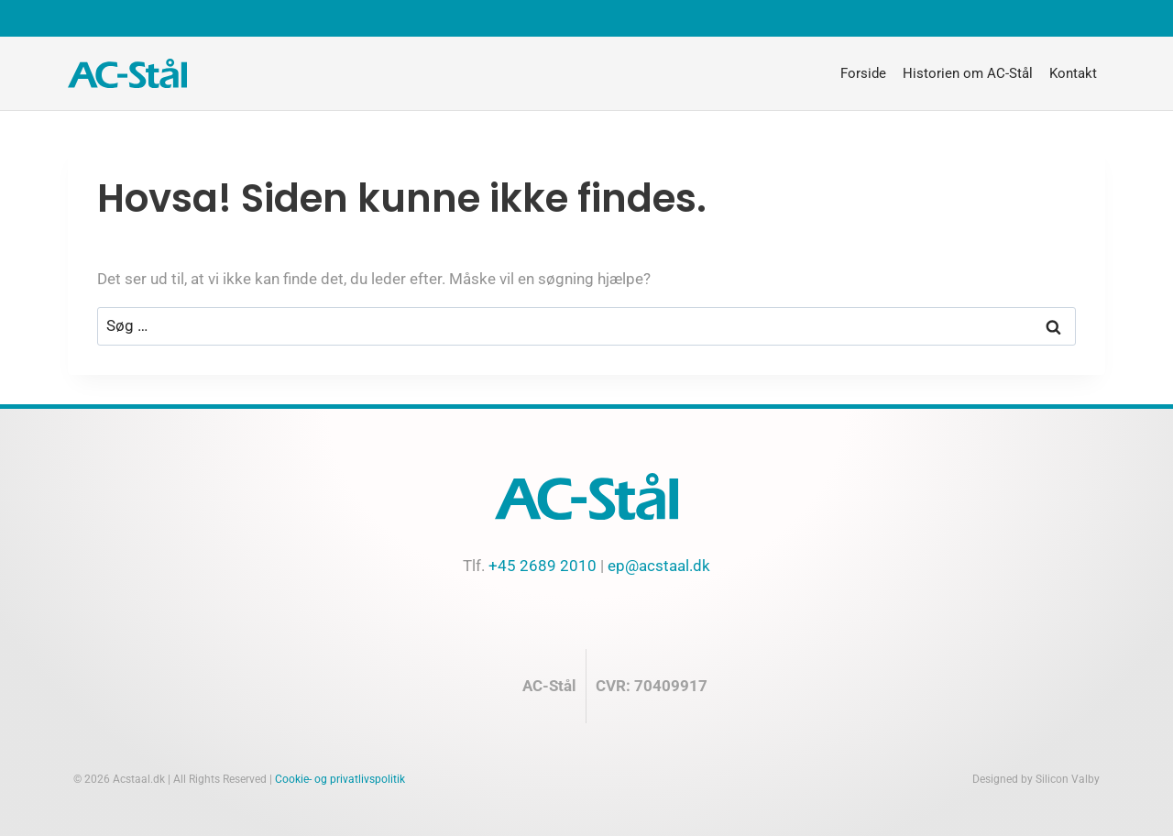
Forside (863, 73)
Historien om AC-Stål (968, 73)
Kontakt (1073, 73)
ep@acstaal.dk (659, 565)
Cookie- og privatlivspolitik (340, 779)
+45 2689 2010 (542, 565)
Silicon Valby (1068, 779)
